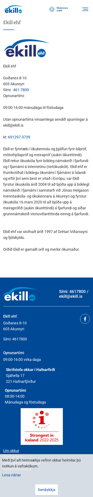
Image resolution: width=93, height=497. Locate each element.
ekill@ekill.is (70, 296)
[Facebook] (85, 319)
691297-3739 (19, 137)
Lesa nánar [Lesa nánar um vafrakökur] (11, 475)
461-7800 (21, 90)
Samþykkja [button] (46, 490)
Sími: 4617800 (72, 291)
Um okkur (11, 450)
